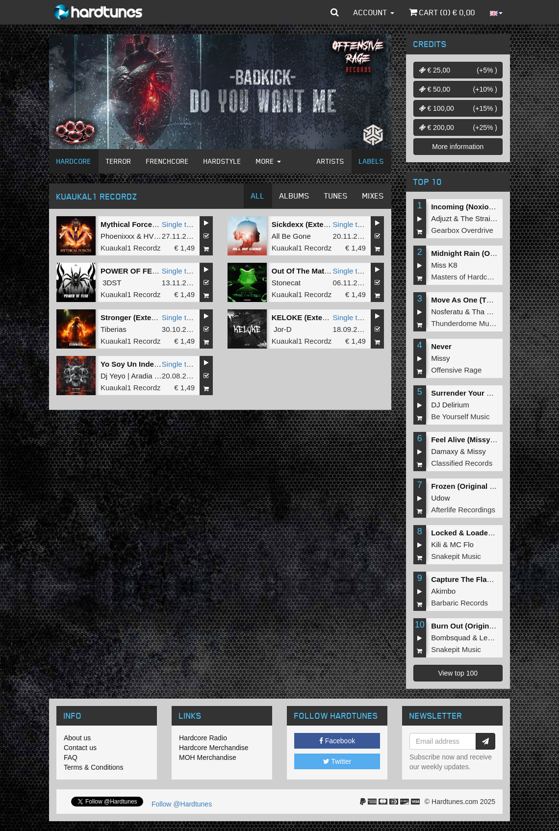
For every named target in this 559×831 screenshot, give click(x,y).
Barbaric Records (459, 603)
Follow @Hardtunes (182, 804)
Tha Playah (490, 311)
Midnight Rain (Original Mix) (480, 253)
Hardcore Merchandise (214, 748)
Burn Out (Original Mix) (471, 626)
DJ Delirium (450, 405)
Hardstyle (222, 161)
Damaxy (444, 451)
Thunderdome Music (464, 323)
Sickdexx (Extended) (308, 224)
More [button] (268, 161)
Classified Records (461, 463)
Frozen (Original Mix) (467, 486)
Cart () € (442, 12)
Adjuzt (441, 218)
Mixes (373, 196)
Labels (371, 161)
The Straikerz (482, 218)
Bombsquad (450, 637)
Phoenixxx (117, 236)
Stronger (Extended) (136, 317)
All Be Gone (291, 236)
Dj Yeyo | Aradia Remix (138, 376)
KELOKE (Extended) (307, 317)
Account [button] (374, 12)
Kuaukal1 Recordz (131, 248)
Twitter (337, 761)
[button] (334, 12)
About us (77, 738)
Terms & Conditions (93, 767)
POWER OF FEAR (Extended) (152, 271)
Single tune (180, 224)
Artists (330, 161)
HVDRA (157, 236)
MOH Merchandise (207, 757)
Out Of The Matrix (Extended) (323, 271)
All (258, 196)
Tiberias (114, 329)
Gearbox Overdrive (462, 230)
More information (457, 147)
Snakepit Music (456, 556)
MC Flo (462, 544)
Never (441, 346)
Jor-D (283, 329)
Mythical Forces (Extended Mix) (155, 224)
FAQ (70, 757)
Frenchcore (167, 161)
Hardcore (73, 161)
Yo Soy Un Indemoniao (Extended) (160, 364)
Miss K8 (444, 265)
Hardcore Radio (203, 738)
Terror (118, 161)
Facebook (337, 741)
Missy (440, 358)
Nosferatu (447, 311)
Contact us (80, 748)
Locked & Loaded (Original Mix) (486, 533)
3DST (111, 282)
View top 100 (458, 673)
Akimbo (443, 591)
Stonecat (286, 282)
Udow (440, 498)
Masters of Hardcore (464, 277)
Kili (436, 544)
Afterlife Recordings (463, 509)
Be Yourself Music (460, 416)
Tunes (336, 196)
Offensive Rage (456, 370)
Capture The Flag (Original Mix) (485, 579)
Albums (294, 196)
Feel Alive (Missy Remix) (474, 439)
